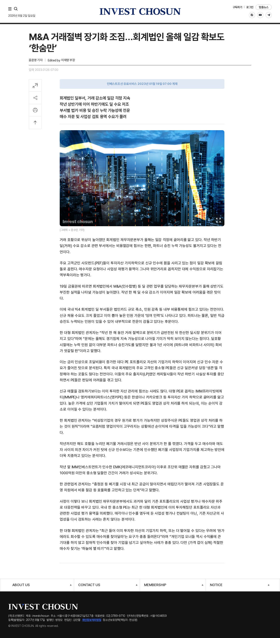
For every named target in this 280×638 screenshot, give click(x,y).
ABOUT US (21, 585)
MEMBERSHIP (155, 585)
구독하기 (237, 7)
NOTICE (216, 585)
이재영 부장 (68, 60)
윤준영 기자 (35, 60)
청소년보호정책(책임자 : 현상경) (120, 620)
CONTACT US (89, 585)
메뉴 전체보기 (10, 8)
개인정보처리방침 (91, 620)
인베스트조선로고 (140, 11)
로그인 (249, 7)
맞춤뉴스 (263, 7)
